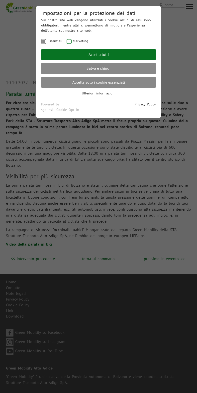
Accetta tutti (99, 54)
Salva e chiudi (98, 68)
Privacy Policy (145, 104)
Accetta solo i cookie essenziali (98, 82)
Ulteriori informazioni (98, 93)
